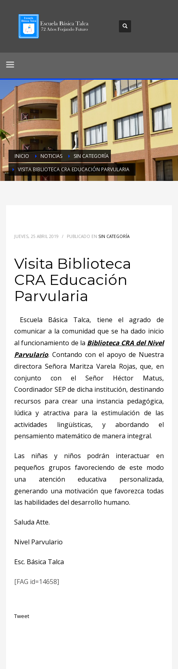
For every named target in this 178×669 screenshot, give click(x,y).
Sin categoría (113, 236)
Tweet (21, 616)
